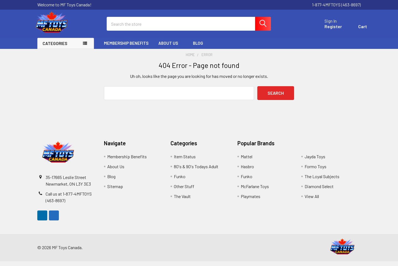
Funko (179, 181)
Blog (198, 47)
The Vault (182, 201)
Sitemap (115, 191)
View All (312, 201)
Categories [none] (55, 48)
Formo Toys (315, 171)
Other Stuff (184, 191)
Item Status (185, 161)
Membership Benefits (126, 47)
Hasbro (247, 171)
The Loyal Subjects (322, 181)
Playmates (250, 201)
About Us (170, 47)
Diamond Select (319, 191)
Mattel (246, 161)
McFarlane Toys (255, 191)
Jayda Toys (315, 161)
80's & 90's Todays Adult (196, 171)
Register (327, 29)
